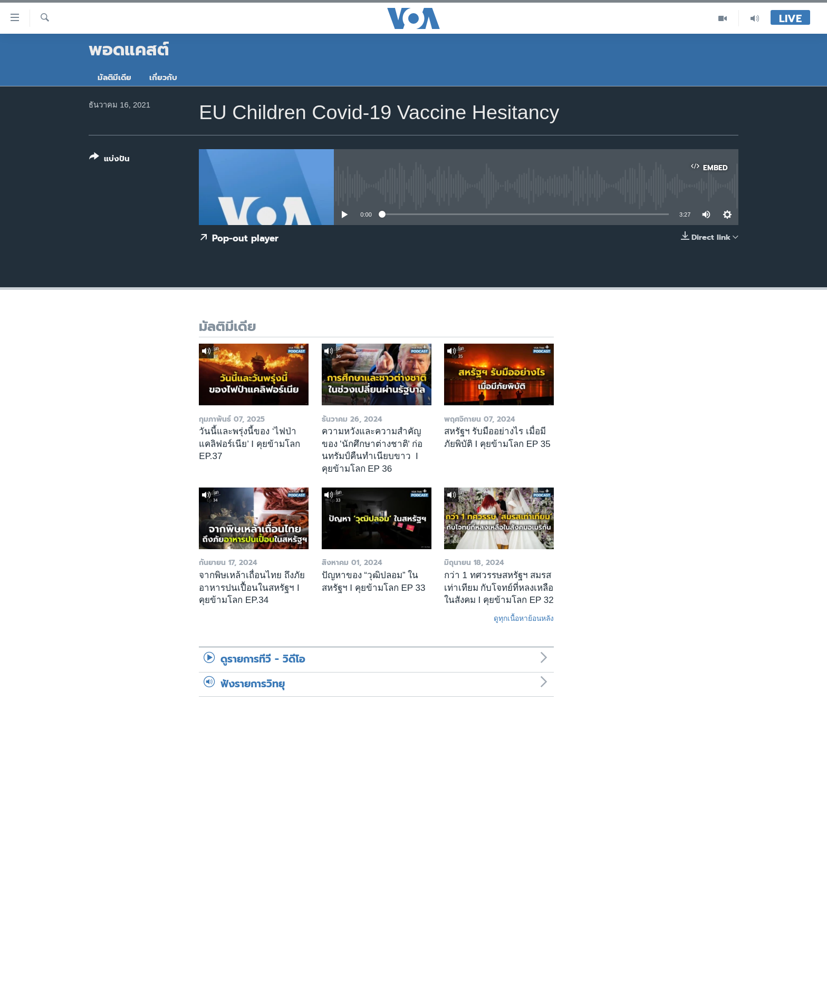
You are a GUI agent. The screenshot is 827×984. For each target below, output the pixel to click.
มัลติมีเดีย (114, 77)
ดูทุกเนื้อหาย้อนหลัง (524, 618)
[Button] (109, 160)
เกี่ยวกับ (163, 77)
